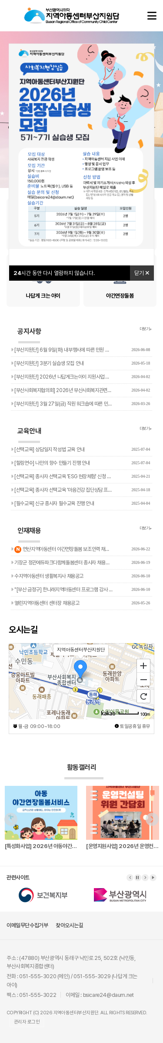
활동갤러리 (83, 771)
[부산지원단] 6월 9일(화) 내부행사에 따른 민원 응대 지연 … (80, 349)
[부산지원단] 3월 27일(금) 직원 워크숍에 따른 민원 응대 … (80, 403)
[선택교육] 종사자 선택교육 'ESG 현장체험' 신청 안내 (80, 476)
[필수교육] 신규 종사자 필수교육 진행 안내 (80, 503)
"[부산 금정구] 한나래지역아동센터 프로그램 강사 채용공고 (80, 589)
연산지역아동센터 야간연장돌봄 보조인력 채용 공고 (80, 548)
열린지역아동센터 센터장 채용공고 (80, 603)
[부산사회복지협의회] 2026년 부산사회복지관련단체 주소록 (80, 390)
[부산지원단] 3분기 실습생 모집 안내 (80, 363)
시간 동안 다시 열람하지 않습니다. (54, 273)
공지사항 (29, 335)
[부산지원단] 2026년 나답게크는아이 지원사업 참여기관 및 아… (80, 376)
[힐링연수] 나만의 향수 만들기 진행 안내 (80, 463)
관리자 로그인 (27, 1022)
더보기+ (146, 328)
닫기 (142, 273)
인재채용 (29, 535)
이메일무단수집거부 (27, 925)
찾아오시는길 (69, 925)
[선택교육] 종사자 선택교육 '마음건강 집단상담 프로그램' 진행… (80, 490)
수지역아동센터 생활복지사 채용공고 (80, 576)
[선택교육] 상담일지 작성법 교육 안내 (80, 449)
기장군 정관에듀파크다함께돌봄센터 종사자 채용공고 (80, 562)
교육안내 (29, 435)
